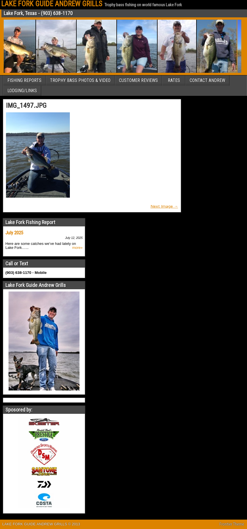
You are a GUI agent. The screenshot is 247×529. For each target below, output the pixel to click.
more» (77, 248)
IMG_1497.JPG (26, 105)
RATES (174, 80)
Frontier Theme (231, 524)
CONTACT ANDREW (207, 80)
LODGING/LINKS (22, 90)
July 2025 (14, 232)
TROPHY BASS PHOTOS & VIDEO (80, 80)
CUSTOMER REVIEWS (138, 80)
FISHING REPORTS (24, 80)
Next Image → (164, 206)
